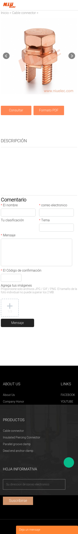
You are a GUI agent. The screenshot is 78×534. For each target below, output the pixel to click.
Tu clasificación (12, 221)
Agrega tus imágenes (39, 289)
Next (71, 56)
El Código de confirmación (21, 271)
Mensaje (8, 236)
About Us (9, 395)
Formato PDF (48, 110)
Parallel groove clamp (17, 444)
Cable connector (24, 12)
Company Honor (13, 401)
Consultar (16, 110)
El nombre (9, 206)
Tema (44, 221)
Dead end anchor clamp (18, 451)
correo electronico (53, 206)
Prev (6, 56)
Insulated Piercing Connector (21, 437)
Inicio (5, 12)
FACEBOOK (68, 395)
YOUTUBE (67, 401)
